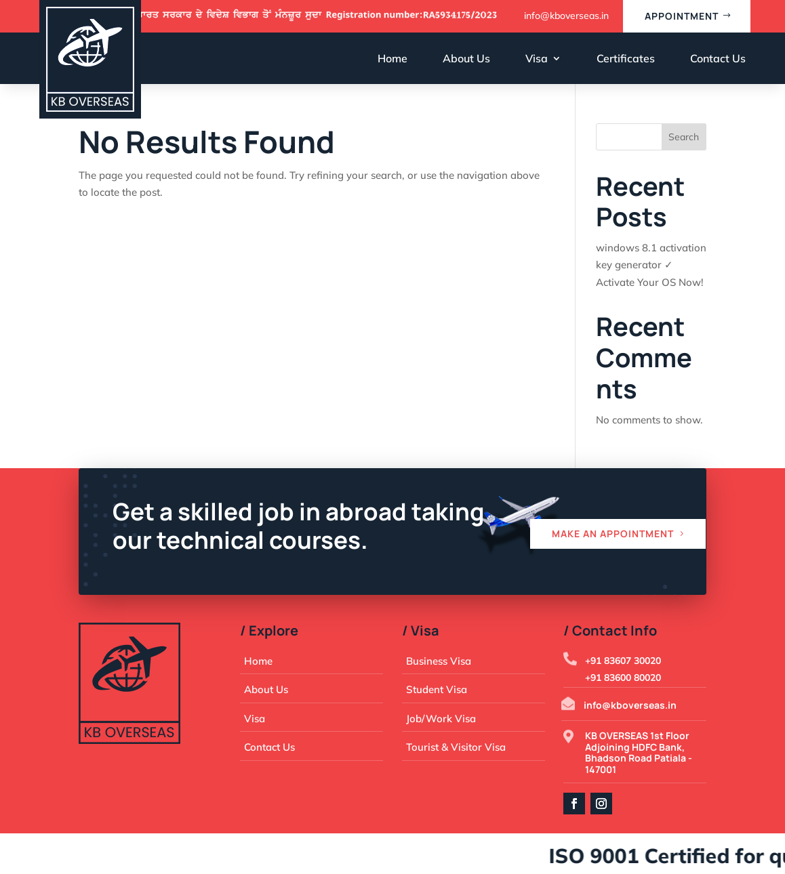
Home (392, 58)
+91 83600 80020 (623, 677)
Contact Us (718, 58)
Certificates (626, 58)
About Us (466, 58)
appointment (682, 15)
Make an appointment (613, 533)
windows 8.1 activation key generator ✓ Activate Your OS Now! (651, 265)
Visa (536, 58)
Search (683, 137)
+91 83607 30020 (623, 660)
